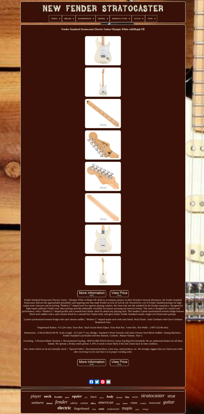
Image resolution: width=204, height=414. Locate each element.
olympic (119, 397)
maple (127, 408)
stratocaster (153, 395)
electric (64, 407)
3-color (58, 397)
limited (49, 403)
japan (137, 409)
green (67, 397)
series (135, 397)
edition (73, 403)
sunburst (37, 402)
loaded (143, 403)
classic (125, 403)
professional (113, 409)
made (118, 404)
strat (171, 395)
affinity (101, 398)
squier (77, 396)
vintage (145, 409)
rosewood (154, 402)
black (93, 396)
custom (84, 402)
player (36, 396)
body (110, 396)
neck (47, 396)
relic (86, 397)
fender (61, 401)
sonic (101, 408)
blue (127, 397)
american (105, 402)
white (133, 402)
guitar (169, 401)
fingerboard (81, 408)
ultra (93, 403)
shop (94, 409)
